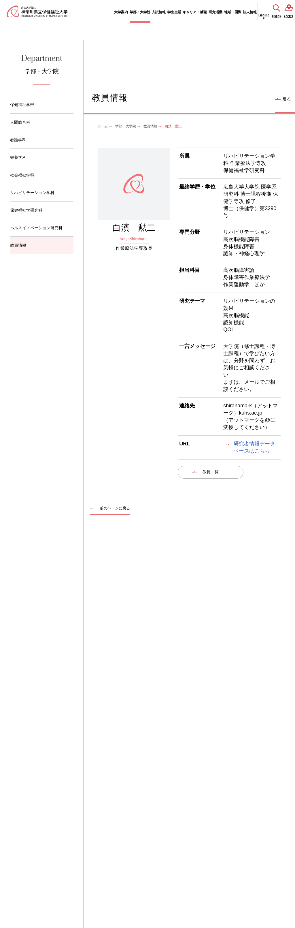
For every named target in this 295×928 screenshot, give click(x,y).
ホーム (102, 126)
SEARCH (276, 16)
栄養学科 (18, 157)
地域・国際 (232, 12)
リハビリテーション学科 (32, 192)
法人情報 (250, 12)
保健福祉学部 (22, 104)
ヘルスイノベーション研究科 (36, 227)
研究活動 (215, 12)
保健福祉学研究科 (26, 210)
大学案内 (121, 12)
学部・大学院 (140, 12)
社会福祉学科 (22, 175)
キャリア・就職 (195, 12)
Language (263, 17)
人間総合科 (20, 122)
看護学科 (18, 140)
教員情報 (18, 245)
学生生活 (174, 12)
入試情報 (159, 12)
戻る (286, 99)
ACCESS (289, 16)
